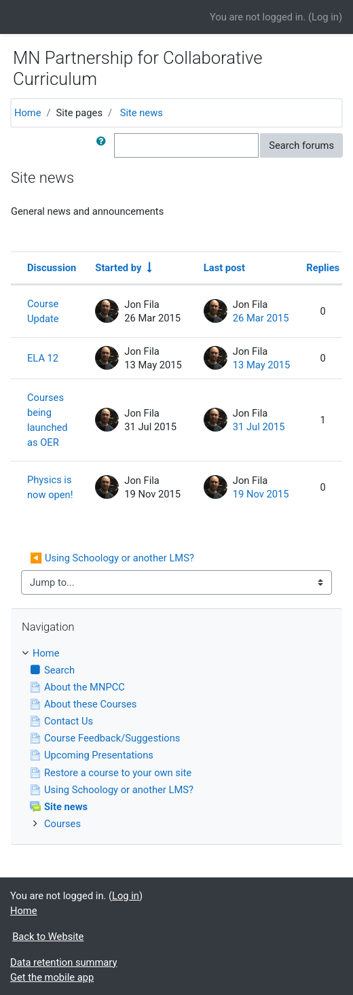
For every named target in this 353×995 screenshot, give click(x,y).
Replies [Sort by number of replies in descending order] (322, 268)
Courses (62, 824)
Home (27, 113)
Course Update (43, 311)
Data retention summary (63, 962)
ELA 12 (42, 358)
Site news (141, 113)
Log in (325, 17)
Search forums (301, 145)
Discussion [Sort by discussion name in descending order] (51, 268)
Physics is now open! (50, 487)
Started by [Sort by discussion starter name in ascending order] (118, 268)
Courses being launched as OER (47, 420)
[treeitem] (176, 653)
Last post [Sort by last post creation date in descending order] (224, 268)
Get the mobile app (52, 977)
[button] (104, 145)
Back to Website (47, 936)
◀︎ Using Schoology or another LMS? (112, 558)
